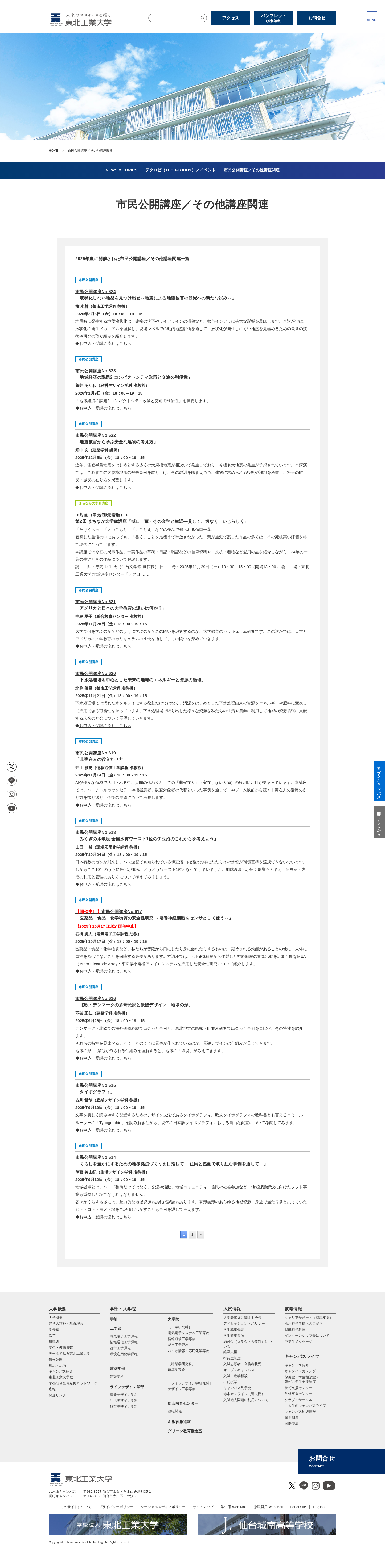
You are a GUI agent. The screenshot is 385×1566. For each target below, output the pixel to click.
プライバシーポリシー (116, 1507)
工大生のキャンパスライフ (305, 1406)
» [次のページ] (201, 1234)
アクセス (230, 18)
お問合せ (316, 18)
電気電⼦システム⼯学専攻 (188, 1333)
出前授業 (230, 1382)
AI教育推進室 (179, 1422)
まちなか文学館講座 (93, 503)
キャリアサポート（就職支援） (309, 1318)
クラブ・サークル (298, 1400)
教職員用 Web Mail (268, 1507)
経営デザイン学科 (124, 1407)
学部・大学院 (123, 1309)
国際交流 (291, 1423)
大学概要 (57, 1309)
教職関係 (175, 1411)
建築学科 (117, 1376)
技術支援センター (298, 1388)
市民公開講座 (88, 280)
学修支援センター (298, 1394)
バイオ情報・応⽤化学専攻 (188, 1351)
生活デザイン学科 (124, 1401)
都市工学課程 (120, 1348)
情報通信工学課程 (124, 1342)
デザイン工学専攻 (181, 1389)
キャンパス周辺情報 (300, 1411)
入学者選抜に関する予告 (242, 1318)
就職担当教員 (295, 1330)
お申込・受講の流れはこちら (105, 343)
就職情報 (293, 1309)
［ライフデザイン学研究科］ (190, 1383)
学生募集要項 (233, 1335)
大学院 (173, 1319)
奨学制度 (291, 1418)
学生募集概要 (233, 1330)
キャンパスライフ (302, 1356)
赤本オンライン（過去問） (244, 1394)
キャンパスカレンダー (302, 1371)
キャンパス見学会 (237, 1388)
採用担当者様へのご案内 (304, 1324)
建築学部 (117, 1368)
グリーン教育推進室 (185, 1431)
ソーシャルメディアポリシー (163, 1507)
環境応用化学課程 (124, 1354)
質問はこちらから (379, 821)
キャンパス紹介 (297, 1365)
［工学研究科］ (180, 1327)
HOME (53, 151)
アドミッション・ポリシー (244, 1324)
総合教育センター (183, 1403)
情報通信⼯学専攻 (181, 1339)
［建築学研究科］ (181, 1364)
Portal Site (298, 1507)
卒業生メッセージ (298, 1342)
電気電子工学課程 (124, 1336)
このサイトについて (76, 1507)
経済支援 (230, 1352)
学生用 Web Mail (234, 1507)
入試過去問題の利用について (245, 1400)
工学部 (115, 1328)
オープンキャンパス (239, 1370)
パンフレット (273, 18)
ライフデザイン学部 (127, 1387)
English (319, 1507)
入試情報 (232, 1309)
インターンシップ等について (307, 1335)
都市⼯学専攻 (178, 1345)
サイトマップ (203, 1507)
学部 (114, 1319)
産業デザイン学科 (124, 1395)
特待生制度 (232, 1358)
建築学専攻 (176, 1370)
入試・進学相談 (235, 1376)
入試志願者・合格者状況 (242, 1364)
